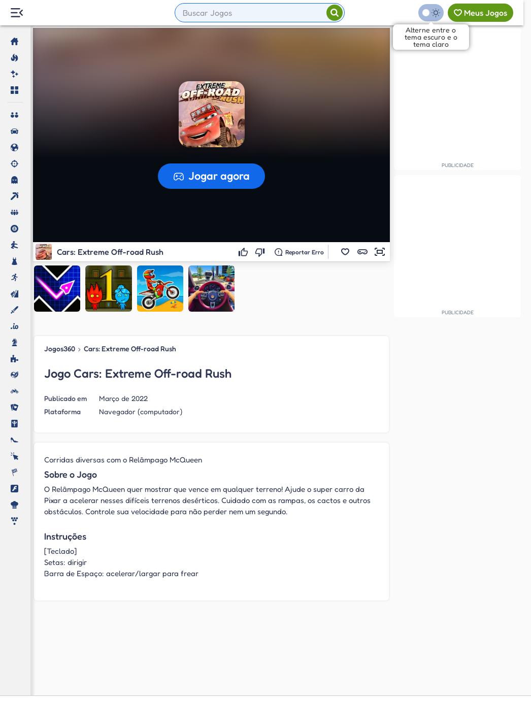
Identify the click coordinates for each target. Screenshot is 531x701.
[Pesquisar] (334, 13)
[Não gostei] (261, 252)
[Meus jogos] (480, 13)
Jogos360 (59, 348)
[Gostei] (244, 252)
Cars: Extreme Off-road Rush (130, 348)
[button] (345, 252)
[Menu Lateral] (16, 13)
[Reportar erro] (299, 252)
